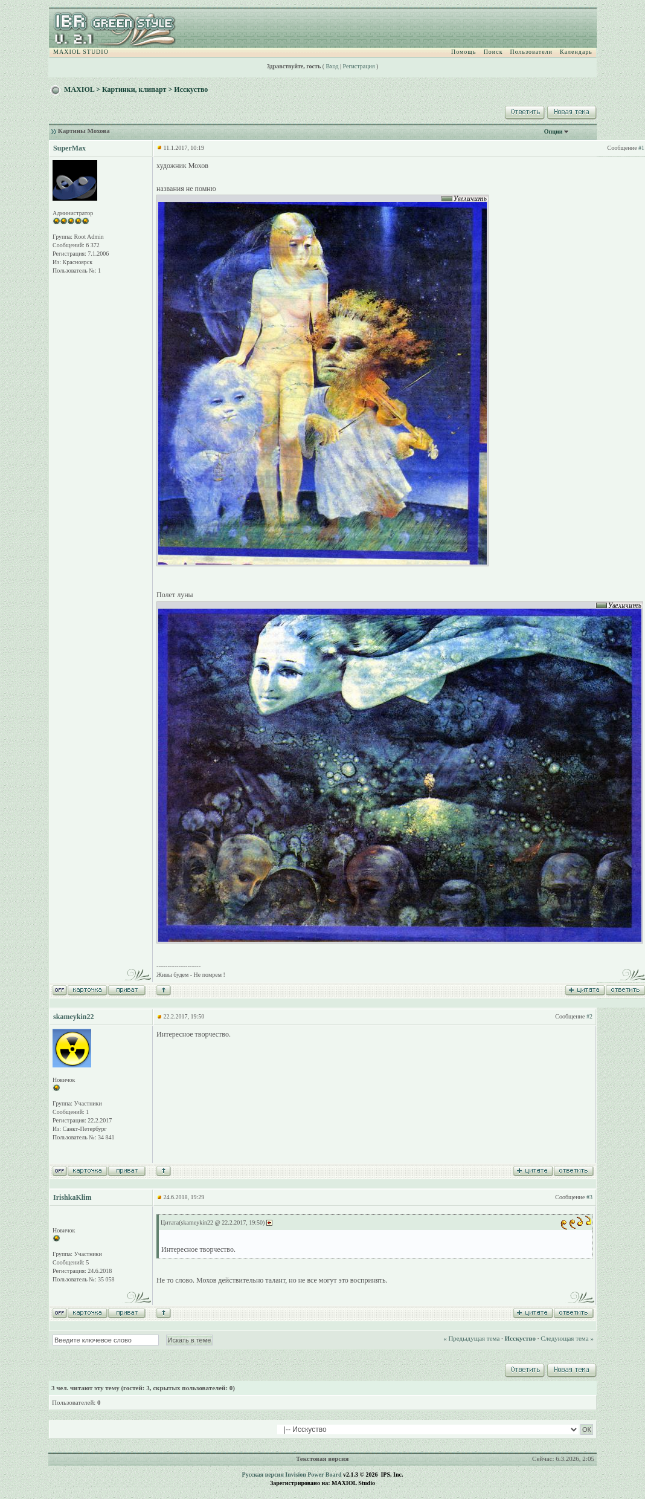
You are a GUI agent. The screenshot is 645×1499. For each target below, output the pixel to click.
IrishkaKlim (72, 1197)
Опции (553, 131)
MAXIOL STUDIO (81, 51)
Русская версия (263, 1474)
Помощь (464, 51)
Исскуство (191, 89)
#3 (589, 1197)
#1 (641, 147)
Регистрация (359, 66)
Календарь (576, 51)
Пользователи (531, 51)
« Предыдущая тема (471, 1338)
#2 (589, 1016)
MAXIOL (79, 89)
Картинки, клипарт (134, 89)
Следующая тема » (567, 1338)
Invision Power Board (313, 1474)
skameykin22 (73, 1016)
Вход (332, 66)
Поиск (493, 51)
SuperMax (69, 148)
